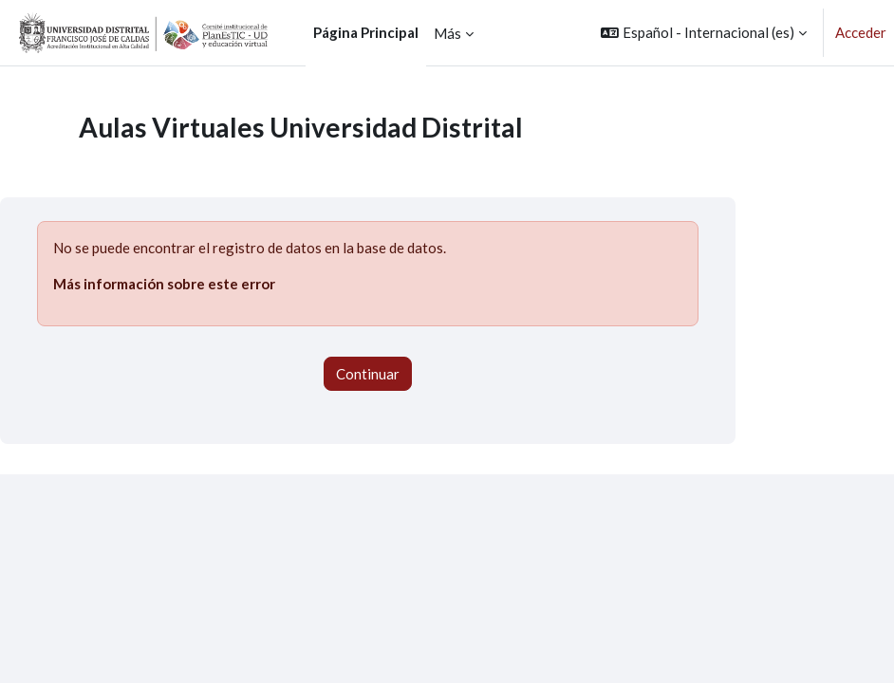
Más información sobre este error (164, 283)
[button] (703, 32)
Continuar (368, 373)
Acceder (860, 32)
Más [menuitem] (447, 33)
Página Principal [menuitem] (366, 32)
